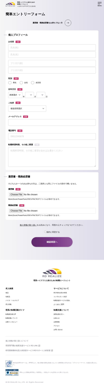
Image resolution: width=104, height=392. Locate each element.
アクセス (57, 326)
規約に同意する (52, 232)
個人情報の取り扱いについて (17, 341)
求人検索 (9, 288)
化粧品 (8, 296)
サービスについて (61, 288)
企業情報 (57, 322)
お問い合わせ (58, 329)
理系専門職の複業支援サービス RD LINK (22, 346)
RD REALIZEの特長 (60, 292)
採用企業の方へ (59, 314)
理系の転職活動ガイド (15, 310)
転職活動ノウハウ (11, 318)
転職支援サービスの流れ (62, 300)
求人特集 (9, 304)
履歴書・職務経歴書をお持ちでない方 (48, 23)
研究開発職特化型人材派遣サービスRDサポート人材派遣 (28, 350)
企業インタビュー (11, 322)
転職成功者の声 (11, 314)
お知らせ (57, 318)
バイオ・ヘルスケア (12, 300)
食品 (7, 292)
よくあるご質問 (59, 304)
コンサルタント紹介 (60, 296)
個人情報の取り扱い (28, 225)
